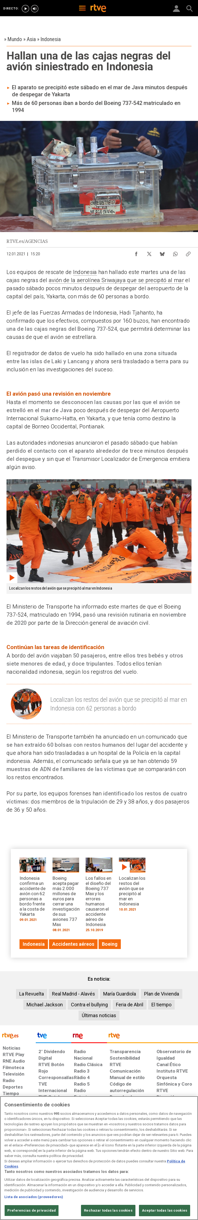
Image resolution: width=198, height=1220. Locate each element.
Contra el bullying (89, 1004)
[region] (99, 1158)
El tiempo (161, 1004)
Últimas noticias (99, 1015)
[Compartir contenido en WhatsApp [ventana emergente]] (175, 252)
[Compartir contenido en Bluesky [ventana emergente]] (162, 252)
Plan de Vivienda (161, 994)
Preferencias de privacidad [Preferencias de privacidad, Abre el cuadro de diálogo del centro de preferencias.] (31, 1210)
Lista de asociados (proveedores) (33, 1197)
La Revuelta (31, 994)
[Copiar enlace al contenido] (188, 252)
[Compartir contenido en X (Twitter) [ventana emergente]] (149, 252)
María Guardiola (119, 994)
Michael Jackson (45, 1004)
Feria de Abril (129, 1004)
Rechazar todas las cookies (108, 1210)
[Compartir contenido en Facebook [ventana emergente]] (136, 252)
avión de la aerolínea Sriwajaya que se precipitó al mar (116, 280)
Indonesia (85, 272)
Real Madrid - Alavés (73, 994)
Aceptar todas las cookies (164, 1210)
